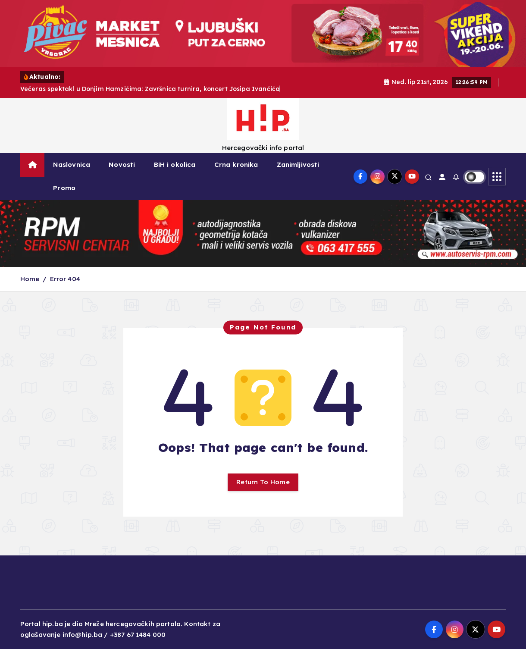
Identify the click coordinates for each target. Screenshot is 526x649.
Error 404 (65, 279)
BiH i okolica (175, 164)
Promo (64, 188)
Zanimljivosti (298, 164)
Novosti (122, 164)
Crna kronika (236, 164)
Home (30, 279)
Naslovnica (72, 164)
